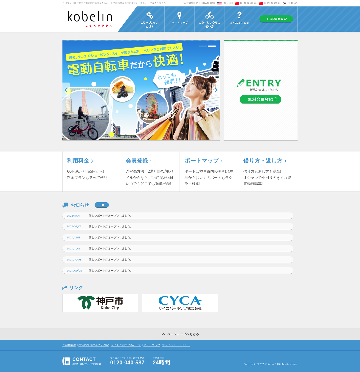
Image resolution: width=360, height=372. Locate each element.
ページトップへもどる (180, 333)
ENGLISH (227, 3)
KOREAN (293, 3)
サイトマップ (151, 345)
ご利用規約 (69, 345)
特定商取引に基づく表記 (94, 345)
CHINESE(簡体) (248, 3)
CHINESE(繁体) (272, 3)
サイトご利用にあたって (126, 345)
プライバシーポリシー (176, 345)
